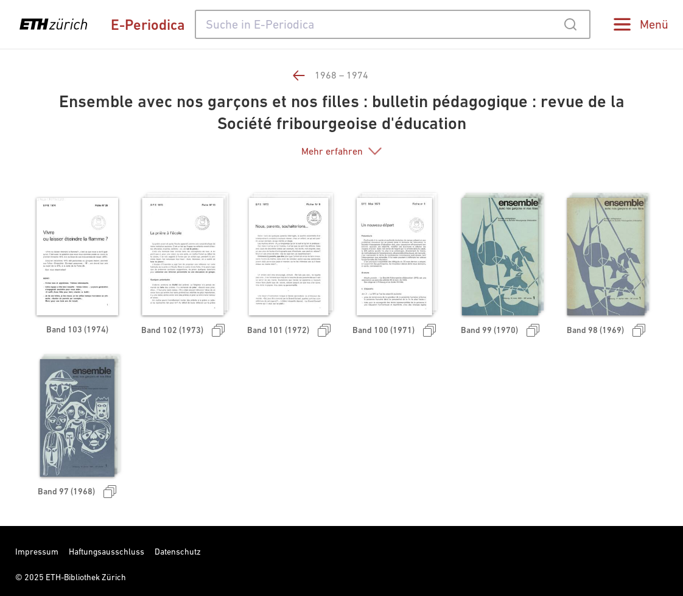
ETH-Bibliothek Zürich (86, 577)
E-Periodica (148, 24)
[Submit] (570, 24)
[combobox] (392, 24)
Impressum (36, 551)
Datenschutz (178, 551)
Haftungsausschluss (106, 551)
